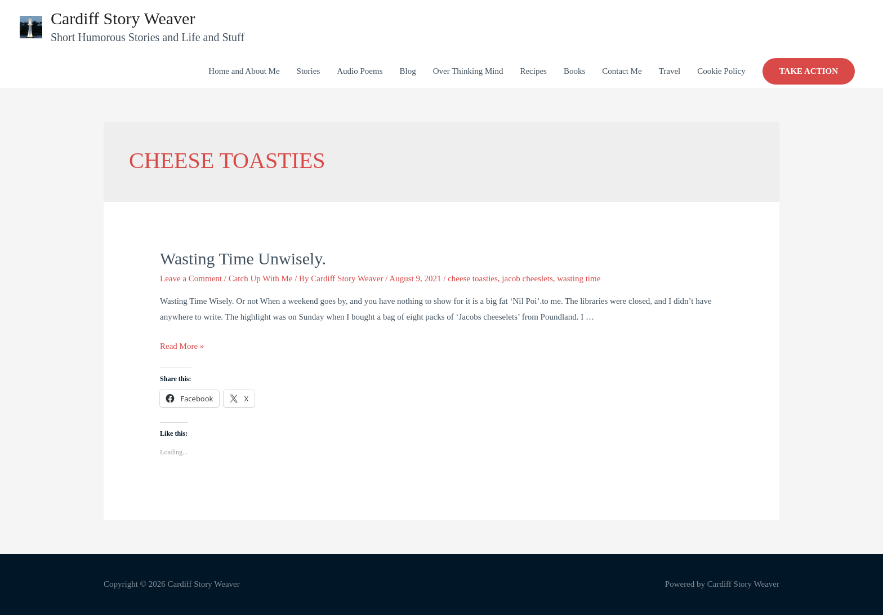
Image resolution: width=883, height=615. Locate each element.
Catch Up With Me (261, 278)
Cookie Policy (721, 71)
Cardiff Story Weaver (123, 18)
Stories (308, 71)
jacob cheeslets (527, 278)
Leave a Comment (191, 278)
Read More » (182, 346)
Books (574, 71)
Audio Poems (359, 71)
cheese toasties (473, 278)
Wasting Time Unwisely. (243, 258)
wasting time (578, 278)
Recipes (533, 71)
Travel (670, 71)
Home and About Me (243, 71)
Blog (407, 71)
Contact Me (621, 71)
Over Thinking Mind (468, 71)
